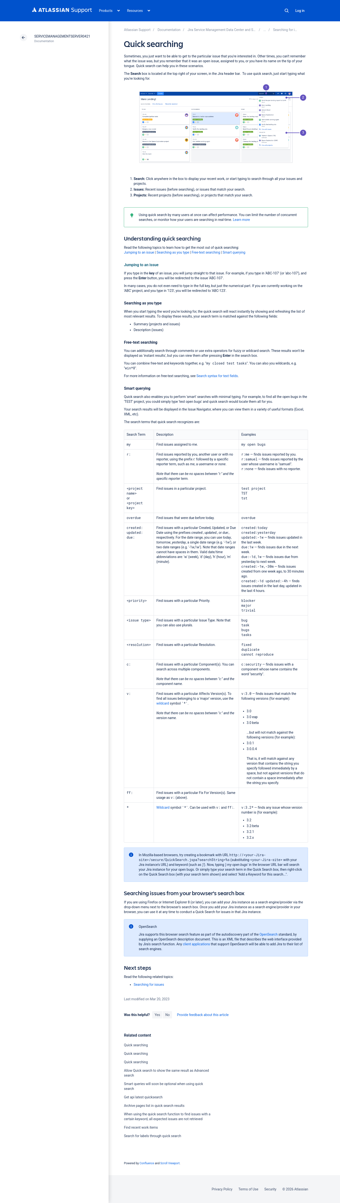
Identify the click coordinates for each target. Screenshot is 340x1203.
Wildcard (162, 807)
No (167, 1015)
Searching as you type (173, 252)
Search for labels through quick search (152, 1136)
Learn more (241, 220)
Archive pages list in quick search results (154, 1106)
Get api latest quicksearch (143, 1097)
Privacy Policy (222, 1189)
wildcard (162, 703)
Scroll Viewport (170, 1163)
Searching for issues (149, 984)
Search (287, 11)
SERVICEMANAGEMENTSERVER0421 (62, 36)
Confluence (147, 1163)
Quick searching (136, 1045)
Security (270, 1189)
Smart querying (233, 252)
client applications (196, 944)
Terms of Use (248, 1189)
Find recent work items (141, 1127)
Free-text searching (206, 252)
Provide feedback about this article (203, 1015)
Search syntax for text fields (217, 376)
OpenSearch (269, 934)
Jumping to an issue (139, 252)
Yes (157, 1015)
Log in (300, 11)
